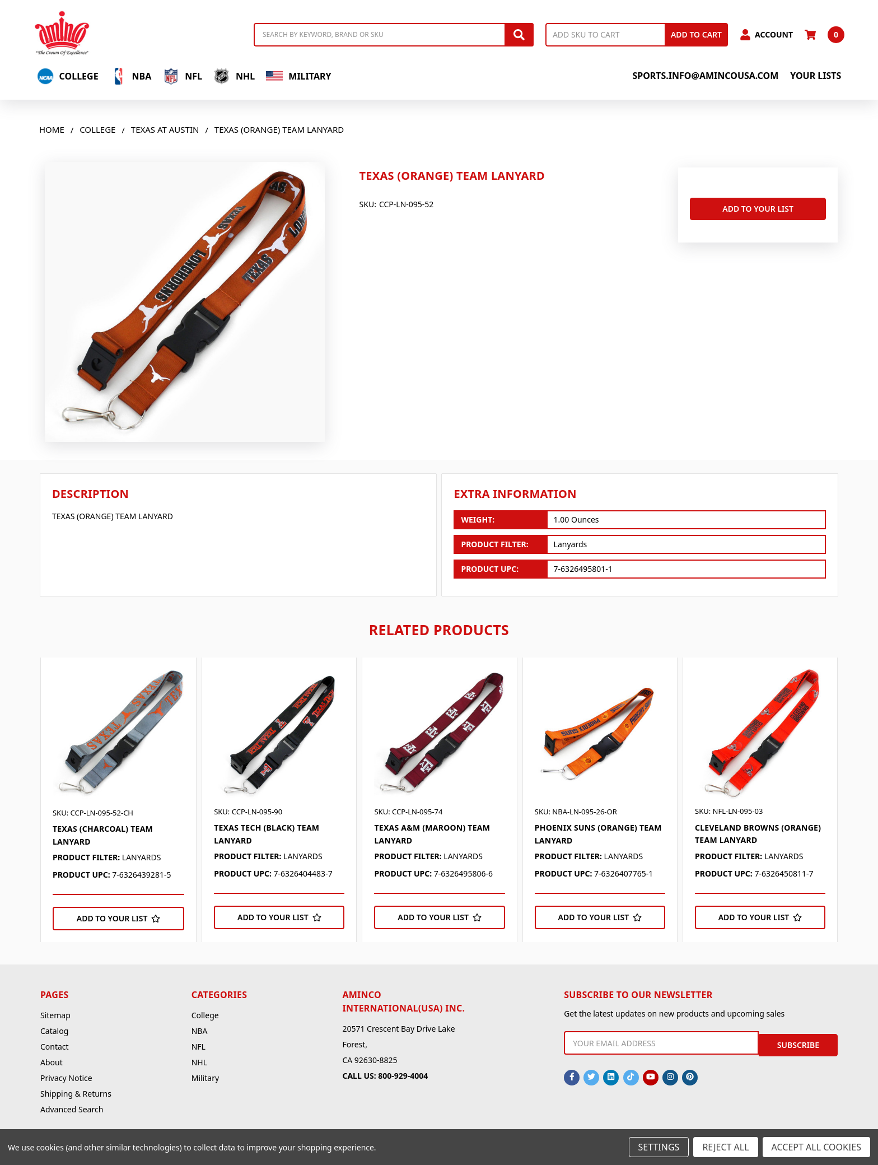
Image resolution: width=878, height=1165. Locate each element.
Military (298, 76)
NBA (131, 76)
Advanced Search (71, 1109)
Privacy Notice (66, 1078)
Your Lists (815, 75)
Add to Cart (696, 34)
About (51, 1062)
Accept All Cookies (816, 1147)
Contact (54, 1046)
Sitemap (55, 1015)
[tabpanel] (118, 800)
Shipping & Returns (75, 1093)
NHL (234, 76)
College (68, 76)
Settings (659, 1147)
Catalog (54, 1031)
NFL (182, 76)
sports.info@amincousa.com (705, 75)
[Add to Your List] (118, 918)
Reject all (725, 1147)
